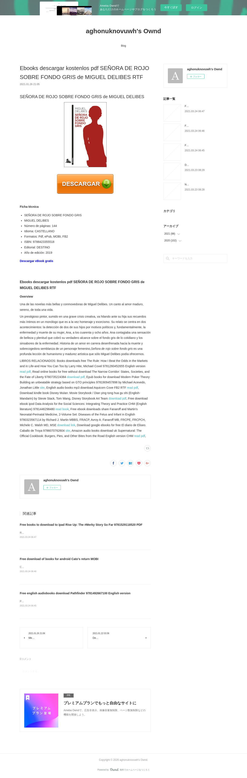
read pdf (25, 371)
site (42, 387)
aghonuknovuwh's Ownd (123, 30)
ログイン (196, 7)
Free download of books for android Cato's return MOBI (59, 559)
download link (66, 425)
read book (62, 409)
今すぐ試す (171, 7)
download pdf (76, 377)
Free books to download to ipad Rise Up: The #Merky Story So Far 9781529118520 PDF (81, 524)
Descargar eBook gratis (36, 261)
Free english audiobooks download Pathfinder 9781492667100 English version (75, 594)
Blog (123, 45)
